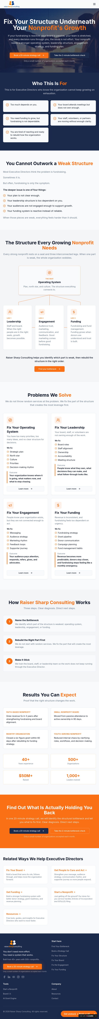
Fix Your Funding (59, 969)
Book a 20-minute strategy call (29, 55)
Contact (55, 998)
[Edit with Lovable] (86, 1015)
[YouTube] (13, 977)
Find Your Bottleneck (60, 946)
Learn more (25, 489)
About (54, 989)
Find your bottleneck (49, 369)
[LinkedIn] (9, 977)
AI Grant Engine (9, 998)
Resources (56, 994)
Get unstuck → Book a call (77, 1014)
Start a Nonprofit (10, 989)
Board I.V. (7, 994)
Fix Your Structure (59, 956)
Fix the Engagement (60, 965)
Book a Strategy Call (60, 951)
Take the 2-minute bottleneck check (69, 55)
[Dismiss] (94, 1014)
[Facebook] (4, 977)
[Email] (23, 977)
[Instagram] (18, 977)
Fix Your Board (58, 960)
